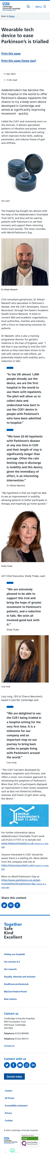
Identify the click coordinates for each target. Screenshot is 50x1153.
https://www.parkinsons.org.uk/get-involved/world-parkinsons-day (23, 884)
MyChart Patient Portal (15, 991)
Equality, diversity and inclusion (19, 976)
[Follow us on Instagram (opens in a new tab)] (27, 1065)
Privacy (8, 1113)
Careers (8, 1090)
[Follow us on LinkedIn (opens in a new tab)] (33, 1065)
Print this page (11, 53)
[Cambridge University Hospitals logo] (12, 6)
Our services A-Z (12, 961)
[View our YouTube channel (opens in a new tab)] (20, 1065)
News (12, 16)
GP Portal (9, 1098)
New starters (10, 999)
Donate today (14, 1076)
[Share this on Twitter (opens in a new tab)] (4, 905)
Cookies (9, 1120)
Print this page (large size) (18, 60)
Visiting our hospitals (14, 954)
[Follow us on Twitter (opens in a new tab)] (7, 1065)
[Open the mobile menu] (41, 7)
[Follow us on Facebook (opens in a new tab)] (14, 1065)
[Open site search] (28, 6)
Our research (10, 969)
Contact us (9, 1045)
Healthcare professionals (16, 984)
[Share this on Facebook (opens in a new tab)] (17, 905)
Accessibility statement (16, 1105)
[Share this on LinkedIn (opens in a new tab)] (11, 905)
